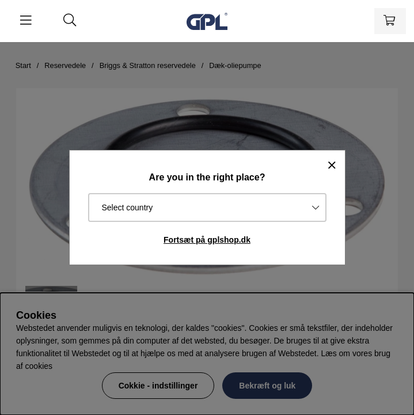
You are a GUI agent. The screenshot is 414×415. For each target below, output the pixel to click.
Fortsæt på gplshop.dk (207, 239)
